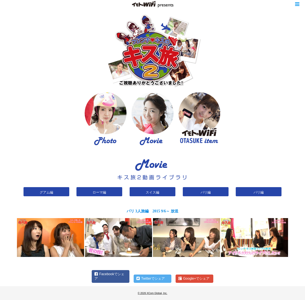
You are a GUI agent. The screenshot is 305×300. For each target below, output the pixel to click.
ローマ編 (99, 192)
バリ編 (206, 192)
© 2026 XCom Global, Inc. (152, 293)
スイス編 (152, 192)
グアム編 (46, 192)
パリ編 (259, 192)
